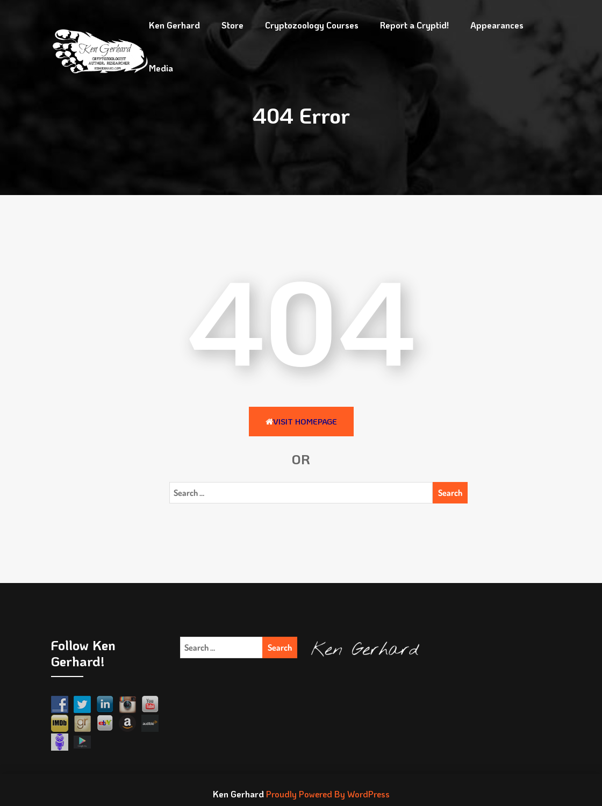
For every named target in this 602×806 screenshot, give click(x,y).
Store (232, 25)
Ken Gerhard (174, 25)
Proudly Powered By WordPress (328, 794)
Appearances (497, 25)
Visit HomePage (301, 421)
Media (161, 68)
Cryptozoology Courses (312, 25)
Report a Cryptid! (414, 25)
